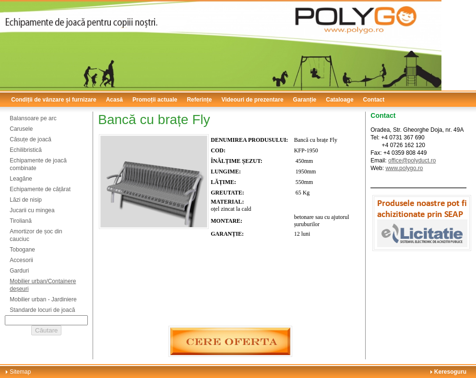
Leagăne (21, 178)
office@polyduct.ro (412, 160)
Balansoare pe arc (33, 118)
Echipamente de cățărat (40, 189)
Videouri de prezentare (252, 99)
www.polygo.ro (404, 168)
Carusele (21, 129)
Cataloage (339, 99)
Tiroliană (21, 221)
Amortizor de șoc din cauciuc (36, 235)
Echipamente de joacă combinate (38, 164)
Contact (374, 99)
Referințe (199, 99)
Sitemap (20, 371)
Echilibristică (26, 150)
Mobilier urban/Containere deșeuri (43, 285)
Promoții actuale (154, 99)
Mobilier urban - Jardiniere (43, 299)
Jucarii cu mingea (32, 210)
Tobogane (22, 249)
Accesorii (21, 260)
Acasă (114, 99)
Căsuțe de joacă (30, 139)
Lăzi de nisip (26, 199)
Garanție (305, 99)
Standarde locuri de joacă (42, 310)
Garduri (19, 270)
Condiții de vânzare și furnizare (53, 99)
